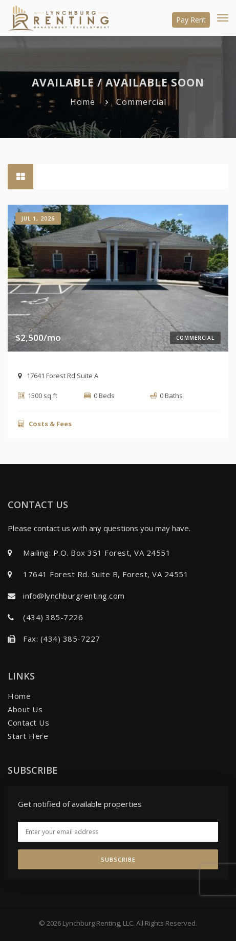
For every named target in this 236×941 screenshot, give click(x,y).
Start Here (28, 736)
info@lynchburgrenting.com (74, 595)
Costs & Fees (45, 423)
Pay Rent (191, 20)
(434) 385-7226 (53, 617)
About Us (25, 709)
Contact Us (28, 722)
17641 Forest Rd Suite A (58, 375)
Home (82, 101)
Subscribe (118, 859)
